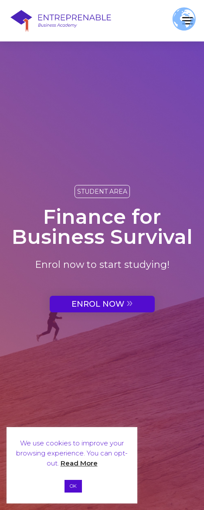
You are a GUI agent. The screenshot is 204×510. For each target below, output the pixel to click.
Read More (79, 463)
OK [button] (73, 486)
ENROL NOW (102, 303)
